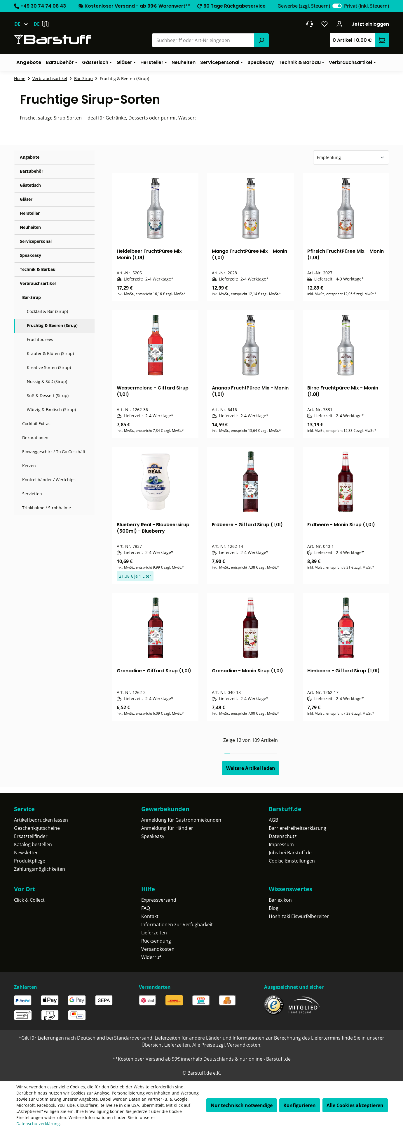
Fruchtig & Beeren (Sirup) (52, 325)
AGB (273, 820)
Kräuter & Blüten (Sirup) (50, 353)
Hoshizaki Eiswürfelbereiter (299, 916)
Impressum (281, 844)
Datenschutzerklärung (38, 1123)
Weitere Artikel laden (250, 768)
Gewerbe (304, 6)
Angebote (29, 157)
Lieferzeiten (154, 932)
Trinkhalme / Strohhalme (46, 507)
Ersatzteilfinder (31, 836)
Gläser (26, 199)
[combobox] (203, 40)
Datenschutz (283, 836)
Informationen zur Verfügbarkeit (177, 924)
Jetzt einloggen (370, 24)
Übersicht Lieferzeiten (166, 1045)
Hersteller (30, 213)
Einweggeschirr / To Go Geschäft (54, 451)
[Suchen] (261, 40)
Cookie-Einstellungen (292, 861)
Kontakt (149, 916)
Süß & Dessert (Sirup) (48, 395)
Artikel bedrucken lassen (41, 820)
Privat (366, 6)
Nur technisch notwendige (242, 1105)
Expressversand (158, 900)
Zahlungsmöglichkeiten (39, 869)
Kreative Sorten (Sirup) (49, 367)
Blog (273, 908)
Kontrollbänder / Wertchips (49, 479)
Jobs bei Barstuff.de (290, 852)
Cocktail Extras (36, 423)
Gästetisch (30, 185)
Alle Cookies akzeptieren (355, 1105)
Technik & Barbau (37, 269)
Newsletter (26, 852)
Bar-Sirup (31, 297)
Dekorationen (35, 437)
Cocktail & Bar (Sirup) (47, 311)
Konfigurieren (299, 1105)
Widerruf (151, 957)
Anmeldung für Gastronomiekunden (181, 820)
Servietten (32, 493)
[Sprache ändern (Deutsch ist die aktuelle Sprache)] (24, 24)
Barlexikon (280, 900)
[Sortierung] (351, 157)
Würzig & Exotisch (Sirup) (51, 409)
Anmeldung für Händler (167, 828)
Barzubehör (31, 171)
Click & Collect (29, 900)
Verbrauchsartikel (38, 283)
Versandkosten (158, 949)
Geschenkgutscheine (37, 828)
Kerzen (29, 465)
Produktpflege (29, 861)
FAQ (145, 908)
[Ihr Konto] (339, 24)
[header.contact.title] (309, 24)
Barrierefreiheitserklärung (297, 828)
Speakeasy (30, 255)
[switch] (337, 6)
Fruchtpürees (40, 339)
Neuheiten (30, 227)
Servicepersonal (36, 241)
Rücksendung (156, 941)
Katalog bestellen (33, 844)
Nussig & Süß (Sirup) (47, 381)
